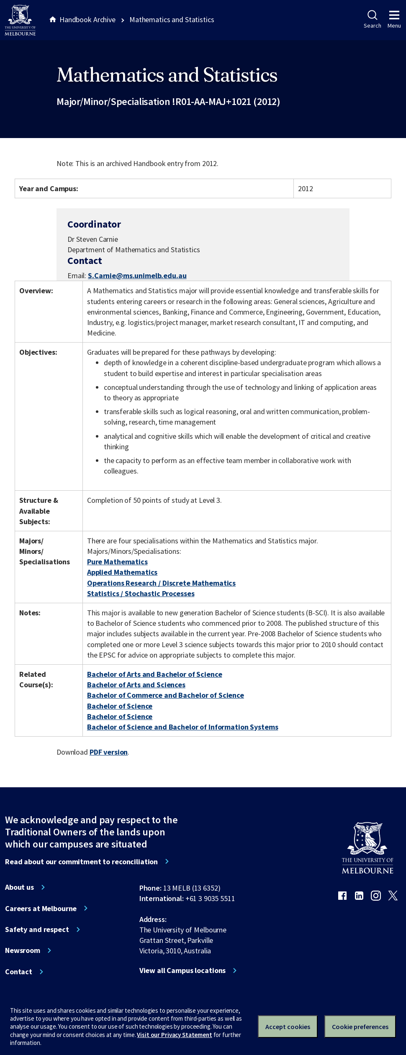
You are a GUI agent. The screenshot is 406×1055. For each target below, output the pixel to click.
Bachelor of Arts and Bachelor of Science (154, 674)
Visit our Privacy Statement (174, 1035)
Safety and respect (37, 929)
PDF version (109, 752)
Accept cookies (287, 1026)
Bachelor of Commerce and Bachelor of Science (165, 695)
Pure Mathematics (117, 561)
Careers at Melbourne (41, 908)
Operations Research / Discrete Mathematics (161, 583)
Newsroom (22, 950)
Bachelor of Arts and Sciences (136, 684)
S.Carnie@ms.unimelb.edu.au (137, 275)
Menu (394, 19)
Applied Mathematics (122, 572)
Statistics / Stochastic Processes (141, 593)
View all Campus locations (182, 970)
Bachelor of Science (119, 706)
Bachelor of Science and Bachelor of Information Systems (182, 727)
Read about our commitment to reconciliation (81, 861)
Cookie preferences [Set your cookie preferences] (360, 1026)
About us (19, 887)
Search (372, 19)
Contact (18, 971)
